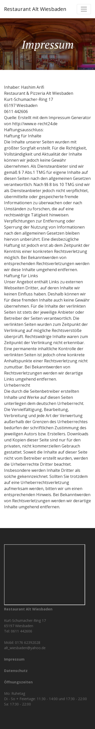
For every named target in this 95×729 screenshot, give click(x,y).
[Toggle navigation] (84, 9)
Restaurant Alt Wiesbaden (35, 9)
